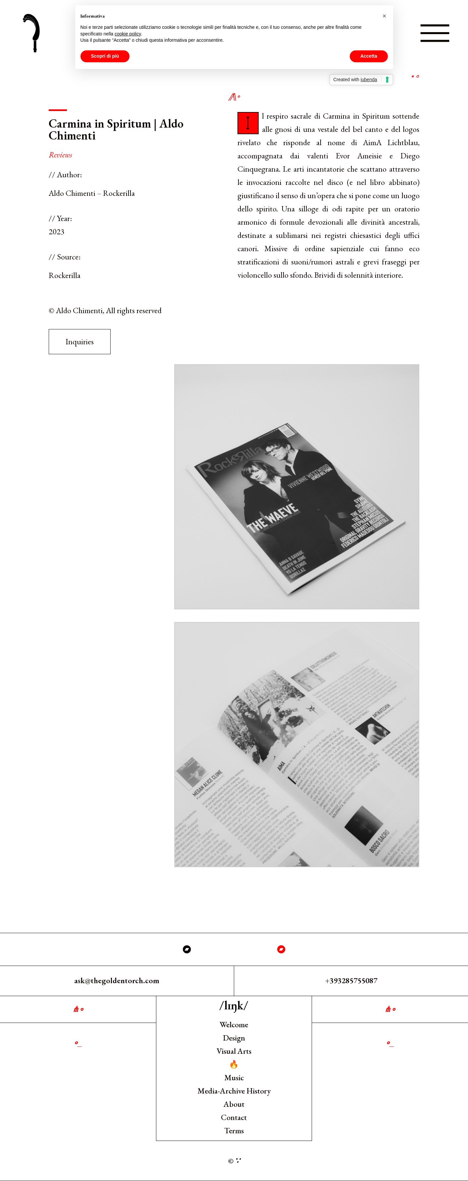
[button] (384, 16)
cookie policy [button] (128, 33)
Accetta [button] (368, 56)
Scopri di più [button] (105, 56)
